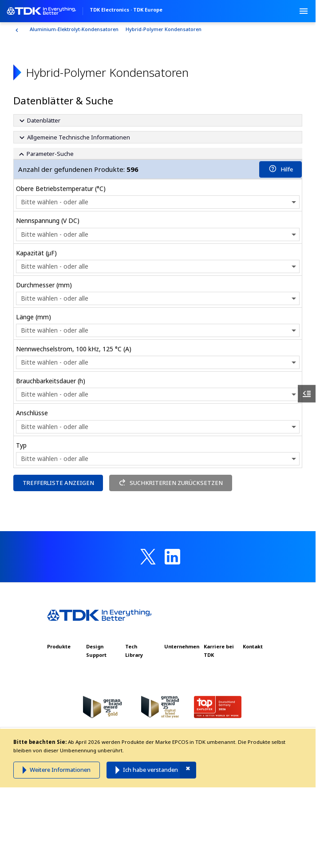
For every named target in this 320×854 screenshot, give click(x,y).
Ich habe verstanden (150, 770)
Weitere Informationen (60, 770)
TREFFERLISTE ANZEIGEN (58, 483)
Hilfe (281, 169)
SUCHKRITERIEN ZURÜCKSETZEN (171, 483)
